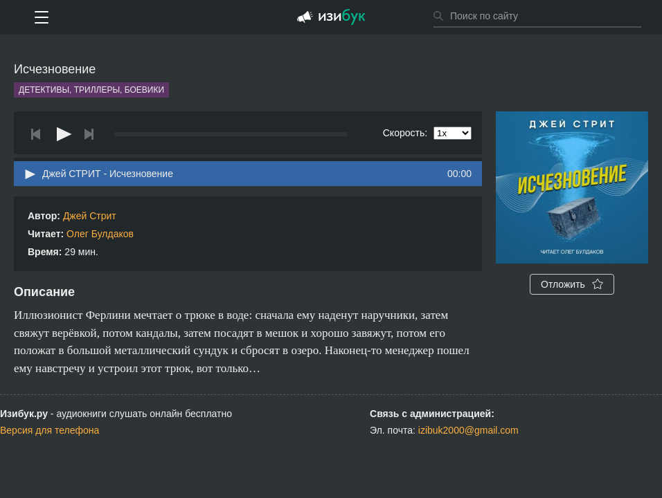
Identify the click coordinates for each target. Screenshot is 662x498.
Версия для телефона (49, 430)
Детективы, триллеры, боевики (91, 90)
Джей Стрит (89, 215)
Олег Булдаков (100, 233)
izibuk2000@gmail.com (468, 430)
